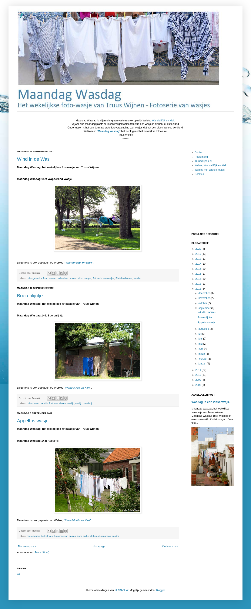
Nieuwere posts (27, 546)
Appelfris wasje (32, 420)
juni (200, 338)
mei (200, 343)
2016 (198, 268)
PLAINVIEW (121, 590)
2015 (198, 273)
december (204, 293)
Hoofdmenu (201, 156)
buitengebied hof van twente (41, 278)
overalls (44, 403)
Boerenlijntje (30, 295)
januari (202, 363)
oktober (203, 303)
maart (202, 353)
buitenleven (33, 403)
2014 (198, 278)
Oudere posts (170, 546)
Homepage (99, 546)
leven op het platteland (88, 536)
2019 (198, 253)
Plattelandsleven (124, 278)
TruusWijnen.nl (203, 161)
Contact (199, 152)
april (201, 348)
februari (203, 358)
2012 (198, 288)
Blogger (160, 590)
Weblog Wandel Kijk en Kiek (211, 165)
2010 (198, 374)
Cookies (199, 174)
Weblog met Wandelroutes (210, 169)
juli (200, 333)
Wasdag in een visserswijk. (210, 402)
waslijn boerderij (83, 403)
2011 (198, 370)
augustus (204, 328)
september (204, 308)
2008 (198, 384)
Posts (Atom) (41, 552)
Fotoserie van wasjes (103, 278)
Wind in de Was (33, 159)
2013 (198, 283)
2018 (198, 258)
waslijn (137, 278)
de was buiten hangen (80, 278)
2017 (198, 263)
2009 (198, 379)
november (204, 298)
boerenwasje (33, 536)
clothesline (62, 278)
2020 (198, 248)
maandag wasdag (110, 536)
